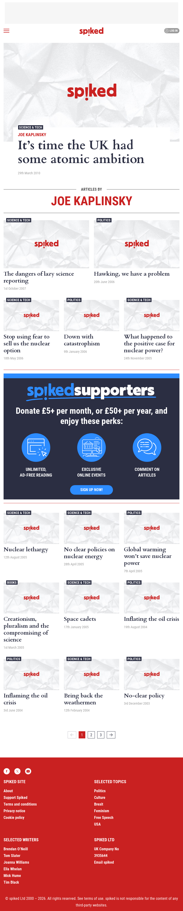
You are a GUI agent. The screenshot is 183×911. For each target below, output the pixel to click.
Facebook (7, 771)
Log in (171, 31)
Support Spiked (15, 797)
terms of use (93, 898)
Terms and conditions (20, 804)
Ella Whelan (13, 869)
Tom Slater (12, 855)
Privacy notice (14, 811)
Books (12, 582)
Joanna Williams (16, 862)
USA (97, 824)
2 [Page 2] (91, 735)
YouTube (28, 771)
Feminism (101, 811)
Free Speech (103, 817)
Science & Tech (30, 127)
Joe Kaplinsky (32, 134)
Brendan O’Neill (16, 849)
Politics (104, 220)
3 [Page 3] (101, 735)
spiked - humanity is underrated (91, 31)
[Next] (111, 734)
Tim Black (11, 882)
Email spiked (104, 862)
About (8, 791)
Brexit (98, 804)
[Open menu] (6, 30)
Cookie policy (14, 817)
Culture (99, 797)
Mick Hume (12, 875)
